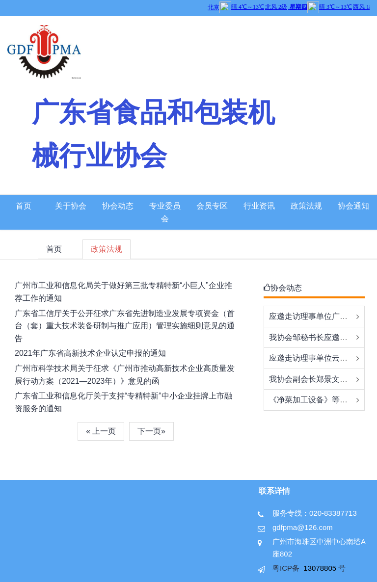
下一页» (151, 431)
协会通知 (353, 206)
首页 (23, 206)
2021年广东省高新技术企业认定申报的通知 (90, 353)
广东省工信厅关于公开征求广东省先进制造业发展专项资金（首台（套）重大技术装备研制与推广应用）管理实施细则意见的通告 (125, 326)
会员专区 (212, 206)
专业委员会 (165, 212)
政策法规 (306, 206)
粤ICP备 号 (309, 568)
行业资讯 (259, 206)
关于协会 (70, 206)
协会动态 (118, 206)
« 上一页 (101, 431)
